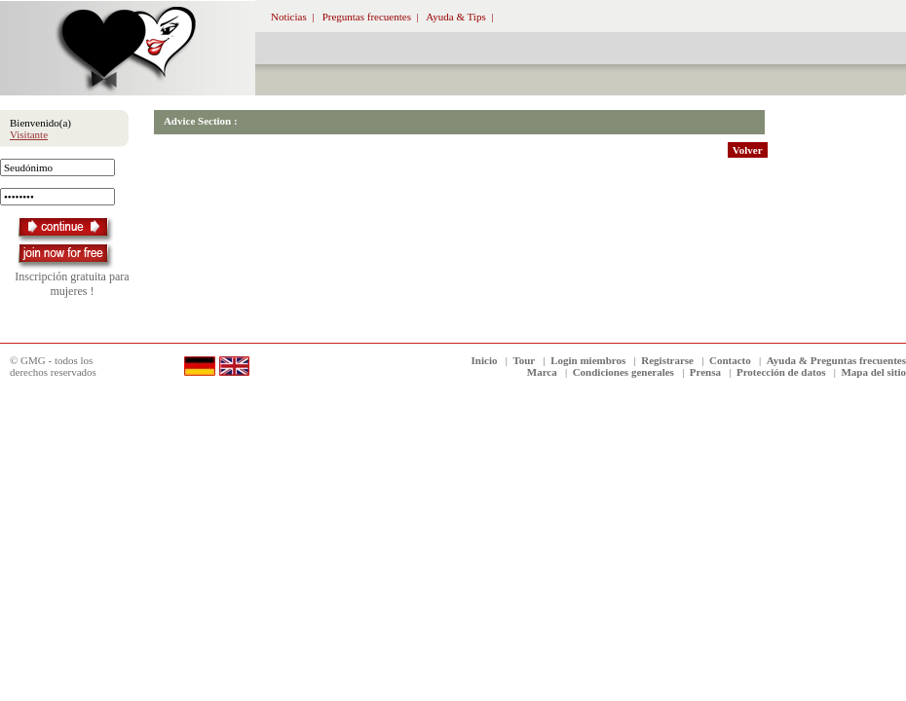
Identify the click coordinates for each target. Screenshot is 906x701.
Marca (542, 372)
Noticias (289, 16)
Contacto (730, 360)
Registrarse (667, 360)
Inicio (485, 360)
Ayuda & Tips (455, 16)
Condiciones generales (623, 372)
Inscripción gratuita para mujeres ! (72, 284)
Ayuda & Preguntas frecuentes (836, 360)
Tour (523, 360)
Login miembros (587, 360)
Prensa (705, 372)
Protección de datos (780, 372)
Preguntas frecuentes (366, 16)
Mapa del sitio (873, 372)
